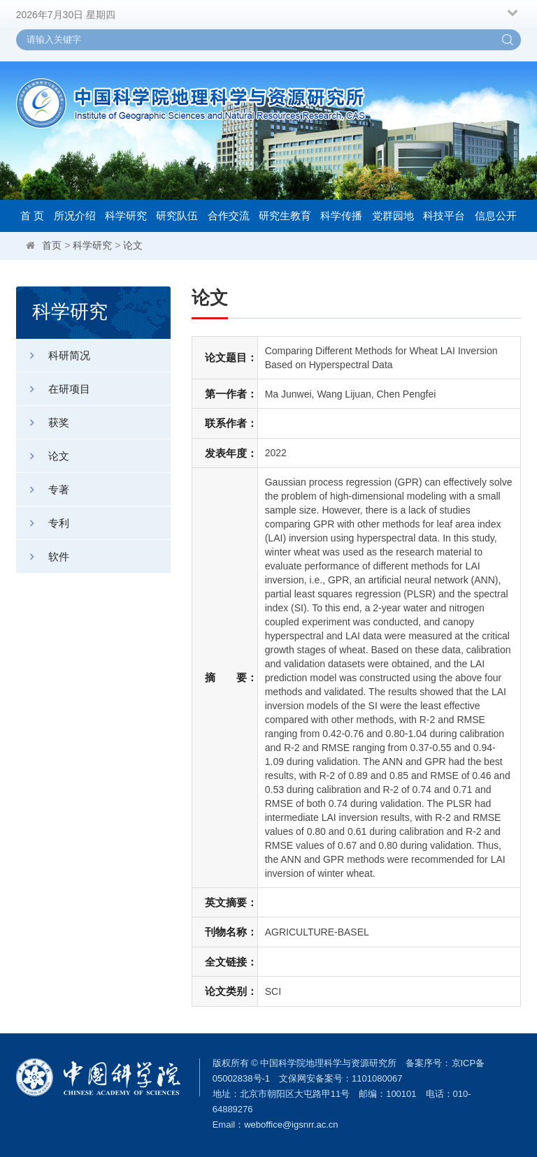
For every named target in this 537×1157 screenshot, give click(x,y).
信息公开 (496, 215)
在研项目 (53, 388)
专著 (42, 489)
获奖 (42, 422)
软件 (42, 556)
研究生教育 (285, 215)
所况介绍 (75, 215)
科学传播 (341, 215)
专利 (42, 523)
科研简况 (53, 355)
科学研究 (126, 215)
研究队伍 (177, 215)
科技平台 (444, 215)
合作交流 (229, 215)
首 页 (32, 215)
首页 (52, 245)
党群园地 (393, 215)
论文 (133, 245)
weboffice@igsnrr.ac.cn (291, 1124)
